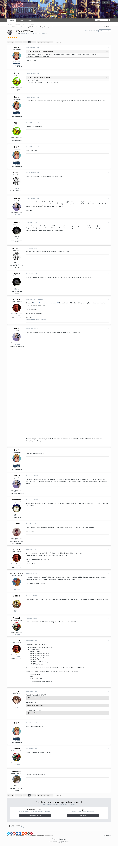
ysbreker (17, 33)
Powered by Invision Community (59, 843)
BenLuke (16, 596)
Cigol (16, 692)
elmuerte (16, 299)
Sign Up (106, 2)
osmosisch (16, 500)
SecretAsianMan (16, 574)
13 (44, 42)
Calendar (17, 24)
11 (108, 30)
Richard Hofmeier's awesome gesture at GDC (46, 303)
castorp (16, 524)
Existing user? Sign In (94, 2)
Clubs (30, 20)
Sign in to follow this (92, 30)
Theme (55, 839)
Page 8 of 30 (58, 42)
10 (34, 42)
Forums (10, 24)
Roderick (16, 618)
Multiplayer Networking (40, 33)
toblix (16, 73)
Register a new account (35, 816)
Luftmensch (16, 173)
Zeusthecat (16, 771)
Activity (21, 20)
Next (48, 42)
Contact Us (62, 839)
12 (41, 42)
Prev (12, 42)
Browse (12, 20)
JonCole (16, 198)
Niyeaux (16, 222)
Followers (102, 31)
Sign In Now (83, 816)
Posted (32, 47)
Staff (24, 24)
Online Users (32, 24)
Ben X (16, 47)
